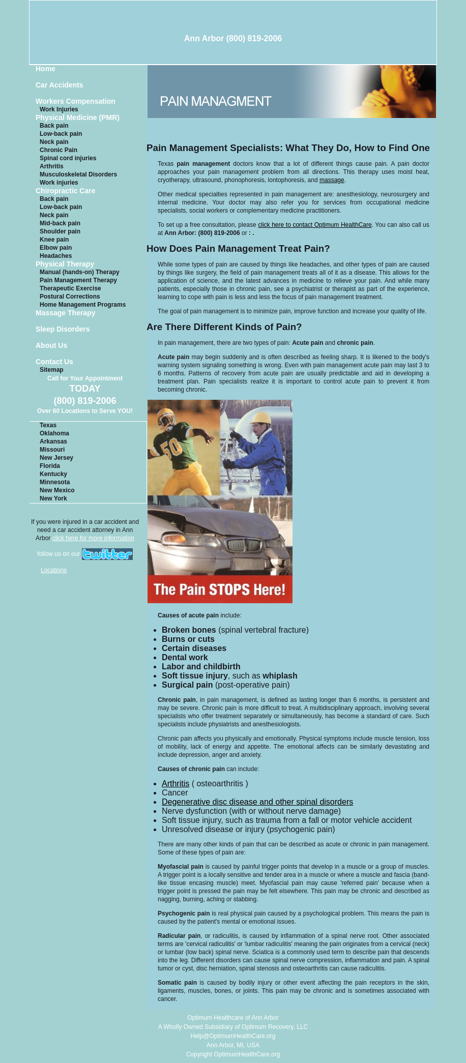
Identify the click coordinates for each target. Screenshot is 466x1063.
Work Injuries (59, 109)
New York (53, 498)
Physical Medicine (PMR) (78, 118)
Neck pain (54, 141)
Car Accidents (59, 85)
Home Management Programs (83, 304)
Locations (54, 570)
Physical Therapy (65, 264)
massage (331, 180)
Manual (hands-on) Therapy (80, 272)
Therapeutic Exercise (70, 288)
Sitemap (52, 369)
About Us (51, 345)
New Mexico (57, 490)
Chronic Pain (58, 150)
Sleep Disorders (63, 329)
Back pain (54, 125)
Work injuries (59, 182)
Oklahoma (54, 433)
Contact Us (54, 362)
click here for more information (93, 538)
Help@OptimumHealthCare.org (233, 1036)
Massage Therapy (66, 313)
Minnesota (55, 482)
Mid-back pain (60, 223)
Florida (50, 465)
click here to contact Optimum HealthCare (314, 224)
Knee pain (54, 239)
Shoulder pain (60, 231)
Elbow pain (56, 247)
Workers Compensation (75, 101)
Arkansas (53, 441)
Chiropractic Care (65, 191)
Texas (48, 425)
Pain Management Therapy (78, 280)
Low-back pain (61, 133)
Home (45, 69)
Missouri (52, 449)
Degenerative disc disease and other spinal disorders (257, 802)
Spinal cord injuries (68, 158)
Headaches (56, 255)
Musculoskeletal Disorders (78, 174)
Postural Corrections (70, 296)
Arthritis (52, 166)
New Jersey (56, 457)
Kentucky (53, 474)
